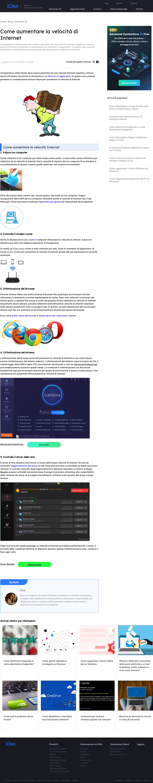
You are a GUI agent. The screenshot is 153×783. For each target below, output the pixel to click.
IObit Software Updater (58, 768)
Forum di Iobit (115, 751)
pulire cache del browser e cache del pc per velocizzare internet (44, 315)
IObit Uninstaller (55, 765)
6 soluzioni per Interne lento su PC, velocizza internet (126, 118)
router (32, 239)
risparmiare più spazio (50, 201)
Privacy (75, 780)
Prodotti (137, 780)
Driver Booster (55, 757)
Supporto (128, 780)
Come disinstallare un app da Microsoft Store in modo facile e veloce (128, 107)
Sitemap (83, 765)
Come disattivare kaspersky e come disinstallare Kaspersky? (127, 128)
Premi (82, 757)
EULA (57, 780)
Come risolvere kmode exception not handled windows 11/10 (127, 159)
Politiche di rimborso (44, 780)
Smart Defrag (54, 762)
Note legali (65, 780)
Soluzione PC (20, 21)
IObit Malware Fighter (57, 760)
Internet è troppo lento (59, 76)
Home (3, 21)
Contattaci (84, 762)
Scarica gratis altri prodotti (59, 771)
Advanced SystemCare (58, 748)
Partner (119, 3)
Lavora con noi (86, 760)
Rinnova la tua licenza (118, 754)
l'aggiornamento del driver (24, 466)
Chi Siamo (84, 748)
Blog (107, 3)
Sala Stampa (85, 754)
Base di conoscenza (118, 748)
